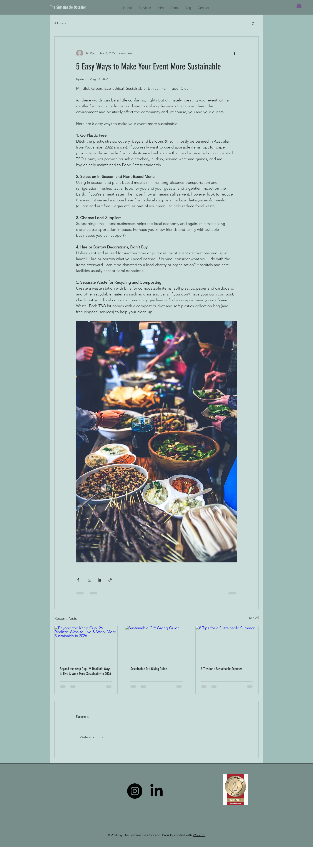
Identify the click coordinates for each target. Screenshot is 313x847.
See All (254, 618)
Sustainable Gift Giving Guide (148, 668)
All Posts (60, 23)
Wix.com (199, 835)
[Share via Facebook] (78, 580)
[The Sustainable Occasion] (69, 7)
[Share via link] (110, 580)
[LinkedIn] (156, 791)
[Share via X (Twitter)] (89, 580)
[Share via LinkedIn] (99, 580)
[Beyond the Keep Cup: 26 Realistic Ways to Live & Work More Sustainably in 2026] (86, 643)
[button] (299, 5)
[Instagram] (134, 791)
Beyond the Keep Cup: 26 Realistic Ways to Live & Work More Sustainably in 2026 (85, 671)
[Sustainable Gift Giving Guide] (156, 643)
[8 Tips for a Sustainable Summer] (227, 643)
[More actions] (234, 53)
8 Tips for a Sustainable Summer (221, 668)
